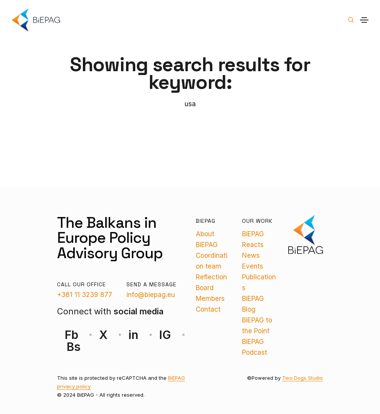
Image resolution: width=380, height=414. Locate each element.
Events (252, 266)
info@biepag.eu (150, 295)
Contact (208, 309)
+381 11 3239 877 (84, 295)
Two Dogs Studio (302, 378)
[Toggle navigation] (364, 20)
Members (210, 298)
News (251, 255)
